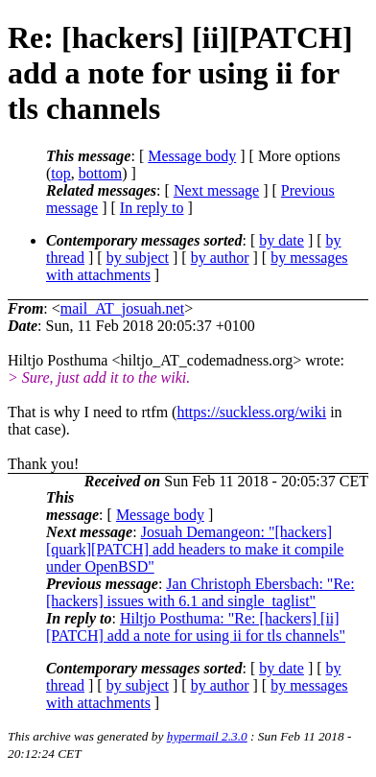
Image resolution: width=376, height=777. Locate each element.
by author (220, 257)
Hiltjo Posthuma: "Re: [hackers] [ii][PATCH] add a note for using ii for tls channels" (195, 627)
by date (281, 240)
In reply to (152, 208)
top (60, 173)
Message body (192, 156)
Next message (216, 190)
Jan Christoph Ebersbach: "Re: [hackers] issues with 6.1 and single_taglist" (200, 592)
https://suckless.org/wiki (251, 412)
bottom (100, 173)
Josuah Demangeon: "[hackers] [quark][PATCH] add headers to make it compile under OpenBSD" (194, 549)
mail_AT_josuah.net (122, 308)
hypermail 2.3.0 (207, 736)
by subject (137, 257)
